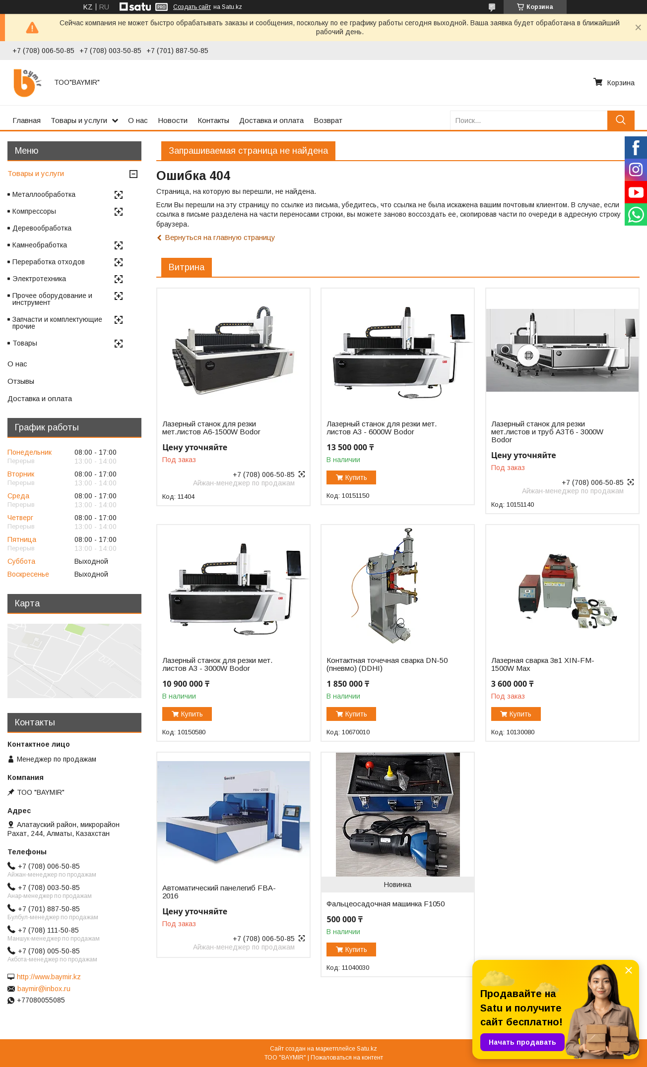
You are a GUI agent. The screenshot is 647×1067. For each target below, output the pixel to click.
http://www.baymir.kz (49, 977)
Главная (26, 120)
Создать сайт (192, 6)
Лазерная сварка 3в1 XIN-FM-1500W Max (542, 664)
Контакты (213, 120)
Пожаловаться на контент (347, 1057)
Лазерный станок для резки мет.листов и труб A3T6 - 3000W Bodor (547, 432)
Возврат (328, 120)
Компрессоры (34, 211)
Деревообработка (41, 228)
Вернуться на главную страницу (220, 237)
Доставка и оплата (271, 120)
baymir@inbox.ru (43, 989)
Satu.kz (367, 1048)
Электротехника (39, 279)
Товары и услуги (79, 120)
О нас (138, 120)
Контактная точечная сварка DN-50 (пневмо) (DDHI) (387, 664)
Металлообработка (43, 194)
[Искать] (621, 120)
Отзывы (20, 381)
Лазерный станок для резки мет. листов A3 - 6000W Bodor (381, 428)
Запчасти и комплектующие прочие (57, 322)
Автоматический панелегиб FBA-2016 (219, 892)
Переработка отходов (48, 262)
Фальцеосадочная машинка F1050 (385, 904)
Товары (24, 343)
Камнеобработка (39, 245)
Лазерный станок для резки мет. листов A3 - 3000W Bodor (217, 664)
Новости (173, 120)
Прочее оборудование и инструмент (52, 299)
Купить (356, 477)
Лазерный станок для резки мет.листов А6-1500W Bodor (211, 428)
